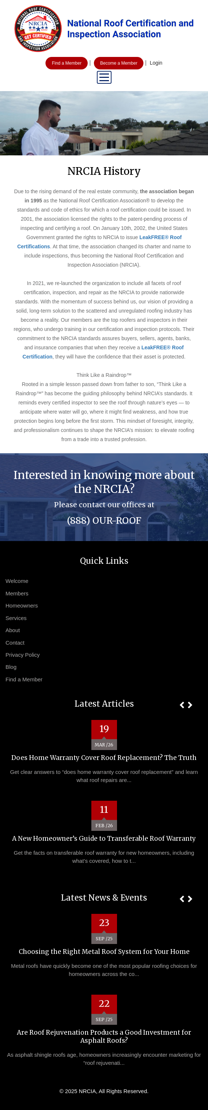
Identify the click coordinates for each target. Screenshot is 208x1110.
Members (17, 593)
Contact (15, 642)
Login (156, 63)
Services (16, 618)
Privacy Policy (23, 655)
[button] (181, 705)
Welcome (17, 581)
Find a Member (66, 63)
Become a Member (118, 63)
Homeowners (22, 605)
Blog (11, 667)
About (13, 630)
